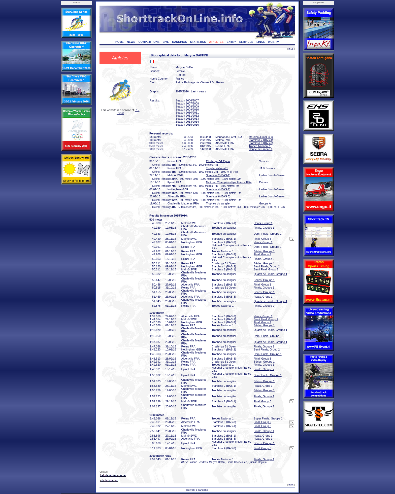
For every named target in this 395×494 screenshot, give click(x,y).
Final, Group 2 (262, 422)
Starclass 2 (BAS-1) (261, 140)
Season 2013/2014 (187, 121)
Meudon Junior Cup (261, 136)
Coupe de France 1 (260, 149)
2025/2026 (182, 91)
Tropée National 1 (260, 146)
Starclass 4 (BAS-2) (218, 189)
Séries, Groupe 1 (264, 251)
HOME (119, 41)
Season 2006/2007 (187, 100)
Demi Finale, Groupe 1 (268, 233)
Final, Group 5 (262, 238)
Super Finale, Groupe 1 (268, 418)
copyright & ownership (197, 490)
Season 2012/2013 (187, 118)
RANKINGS (179, 41)
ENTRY (231, 41)
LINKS (260, 41)
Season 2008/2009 (187, 106)
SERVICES (246, 41)
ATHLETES (216, 41)
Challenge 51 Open (218, 161)
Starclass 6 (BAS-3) (261, 143)
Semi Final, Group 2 (266, 269)
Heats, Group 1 (263, 223)
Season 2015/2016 (187, 124)
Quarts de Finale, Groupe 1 (270, 273)
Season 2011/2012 (187, 115)
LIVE (166, 41)
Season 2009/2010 (187, 109)
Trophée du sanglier (218, 203)
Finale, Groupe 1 (264, 227)
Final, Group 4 (262, 254)
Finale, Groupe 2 (264, 258)
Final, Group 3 (262, 284)
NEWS (131, 41)
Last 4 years (198, 91)
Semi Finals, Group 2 (267, 266)
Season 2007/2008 (187, 103)
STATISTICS (198, 41)
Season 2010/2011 (187, 112)
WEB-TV (273, 41)
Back (290, 49)
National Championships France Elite (229, 182)
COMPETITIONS (148, 41)
